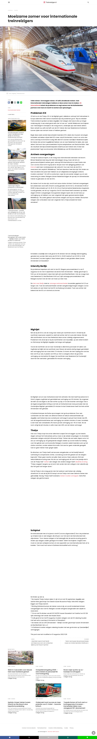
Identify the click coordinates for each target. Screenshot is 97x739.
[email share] (15, 102)
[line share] (21, 102)
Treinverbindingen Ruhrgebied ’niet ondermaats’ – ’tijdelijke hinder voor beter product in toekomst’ (17, 238)
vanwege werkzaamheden (59, 283)
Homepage (10, 10)
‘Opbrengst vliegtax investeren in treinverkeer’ (16, 186)
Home (9, 666)
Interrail (33, 167)
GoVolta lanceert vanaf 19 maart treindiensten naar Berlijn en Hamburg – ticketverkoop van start (16, 135)
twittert (46, 462)
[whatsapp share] (18, 102)
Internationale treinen (14, 110)
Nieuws (16, 10)
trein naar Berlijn (38, 283)
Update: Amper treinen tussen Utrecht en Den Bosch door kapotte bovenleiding (19, 704)
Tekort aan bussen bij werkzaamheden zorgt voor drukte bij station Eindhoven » (77, 642)
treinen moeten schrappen (69, 476)
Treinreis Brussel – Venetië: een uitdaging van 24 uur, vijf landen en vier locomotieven (16, 212)
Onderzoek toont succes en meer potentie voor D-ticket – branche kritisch (48, 704)
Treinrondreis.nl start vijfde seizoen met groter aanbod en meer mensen (16, 162)
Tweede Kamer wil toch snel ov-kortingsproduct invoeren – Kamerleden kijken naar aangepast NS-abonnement (76, 705)
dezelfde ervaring (81, 462)
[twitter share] (12, 102)
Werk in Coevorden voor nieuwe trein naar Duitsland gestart (20, 671)
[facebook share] (9, 102)
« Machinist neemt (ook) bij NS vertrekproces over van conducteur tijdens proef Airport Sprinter (42, 643)
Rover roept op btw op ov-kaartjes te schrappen (74, 671)
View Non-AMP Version (53, 731)
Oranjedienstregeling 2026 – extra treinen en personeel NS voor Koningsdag (47, 672)
